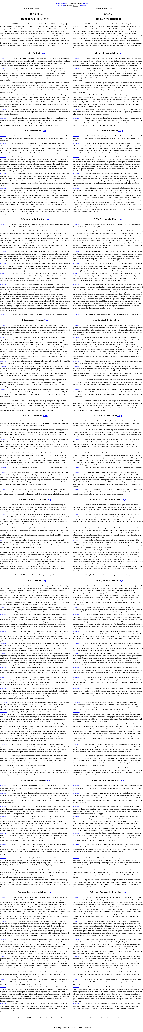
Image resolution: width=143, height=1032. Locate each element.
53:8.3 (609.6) (3, 806)
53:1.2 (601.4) (3, 68)
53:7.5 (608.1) (3, 643)
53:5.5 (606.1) (3, 467)
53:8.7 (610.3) (3, 858)
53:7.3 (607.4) (3, 614)
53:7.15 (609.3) (3, 767)
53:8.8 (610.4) (3, 870)
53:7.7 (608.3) (3, 667)
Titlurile (57, 3)
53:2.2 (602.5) (3, 143)
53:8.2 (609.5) (3, 793)
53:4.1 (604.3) (3, 325)
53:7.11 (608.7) (3, 712)
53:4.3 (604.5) (3, 361)
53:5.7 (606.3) (3, 489)
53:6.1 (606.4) (3, 504)
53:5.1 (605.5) (3, 420)
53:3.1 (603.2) (3, 224)
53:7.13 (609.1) (3, 744)
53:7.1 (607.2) (3, 585)
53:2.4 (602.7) (3, 173)
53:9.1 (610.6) (3, 897)
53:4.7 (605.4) (3, 400)
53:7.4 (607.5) (3, 631)
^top (43, 53)
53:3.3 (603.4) (3, 251)
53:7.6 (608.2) (3, 653)
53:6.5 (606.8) (3, 549)
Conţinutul (64, 3)
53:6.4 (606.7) (3, 540)
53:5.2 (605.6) (3, 429)
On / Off (85, 3)
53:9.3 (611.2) (3, 939)
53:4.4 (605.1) (3, 366)
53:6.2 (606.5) (3, 514)
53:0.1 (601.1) (3, 24)
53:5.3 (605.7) (3, 439)
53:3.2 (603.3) (3, 231)
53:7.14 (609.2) (3, 755)
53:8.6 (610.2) (3, 844)
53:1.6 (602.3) (3, 118)
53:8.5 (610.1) (3, 833)
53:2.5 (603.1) (3, 188)
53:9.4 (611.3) (3, 956)
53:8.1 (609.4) (3, 785)
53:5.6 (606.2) (3, 472)
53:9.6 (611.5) (3, 979)
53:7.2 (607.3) (3, 607)
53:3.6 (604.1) (3, 284)
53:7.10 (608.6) (3, 702)
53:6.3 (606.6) (3, 528)
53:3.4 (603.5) (3, 263)
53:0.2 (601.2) (3, 40)
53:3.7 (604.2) (3, 314)
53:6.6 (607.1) (3, 575)
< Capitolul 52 (60, 5)
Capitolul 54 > (83, 5)
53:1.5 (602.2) (3, 109)
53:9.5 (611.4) (3, 972)
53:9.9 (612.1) (3, 1017)
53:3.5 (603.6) (3, 273)
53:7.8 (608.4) (3, 677)
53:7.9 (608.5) (3, 688)
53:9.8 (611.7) (3, 1003)
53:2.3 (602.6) (3, 157)
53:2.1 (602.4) (3, 136)
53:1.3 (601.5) (3, 82)
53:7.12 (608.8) (3, 724)
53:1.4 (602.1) (3, 94)
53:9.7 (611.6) (3, 987)
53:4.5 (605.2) (3, 379)
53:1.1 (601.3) (3, 58)
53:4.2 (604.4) (3, 337)
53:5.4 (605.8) (3, 453)
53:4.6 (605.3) (3, 389)
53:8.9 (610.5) (3, 879)
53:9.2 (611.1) (3, 921)
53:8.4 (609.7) (3, 816)
